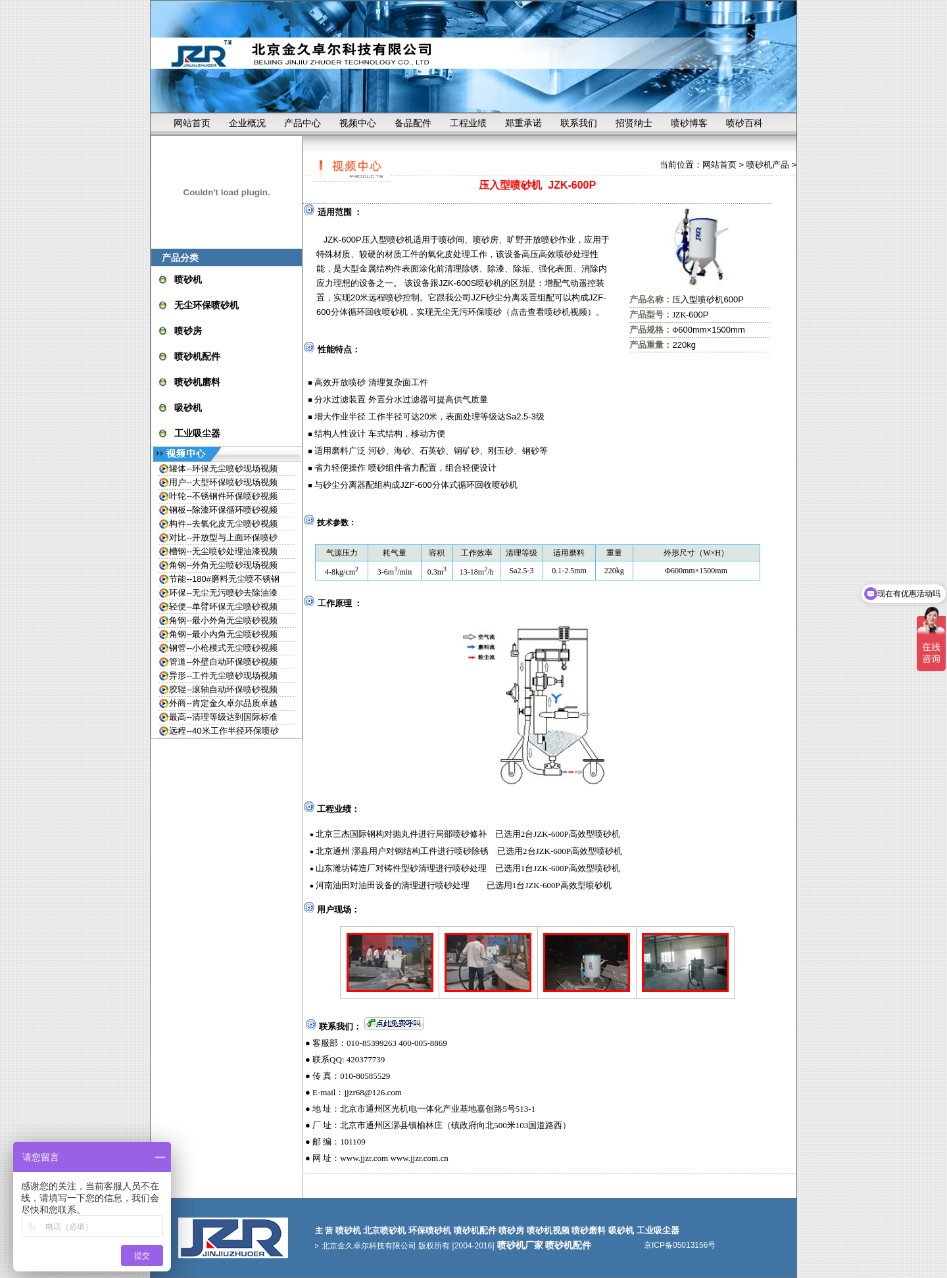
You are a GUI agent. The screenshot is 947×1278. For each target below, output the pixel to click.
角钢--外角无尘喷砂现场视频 (223, 565)
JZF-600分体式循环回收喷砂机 (458, 485)
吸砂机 (188, 407)
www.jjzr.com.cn (419, 1158)
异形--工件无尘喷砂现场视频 (223, 675)
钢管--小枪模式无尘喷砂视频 (223, 648)
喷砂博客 (689, 123)
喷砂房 (188, 330)
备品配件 (413, 123)
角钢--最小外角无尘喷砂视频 (223, 620)
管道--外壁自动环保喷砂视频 (223, 662)
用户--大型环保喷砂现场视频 (223, 482)
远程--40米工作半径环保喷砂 (223, 731)
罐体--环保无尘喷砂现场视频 (223, 468)
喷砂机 (188, 279)
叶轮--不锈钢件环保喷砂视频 (223, 496)
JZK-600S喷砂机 (470, 283)
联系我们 (578, 123)
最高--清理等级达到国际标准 (223, 717)
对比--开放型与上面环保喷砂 (223, 537)
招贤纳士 (634, 123)
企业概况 (247, 123)
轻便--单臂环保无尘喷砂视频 (223, 606)
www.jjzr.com (364, 1158)
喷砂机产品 (767, 165)
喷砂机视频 (566, 312)
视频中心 (357, 123)
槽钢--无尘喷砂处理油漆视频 (223, 551)
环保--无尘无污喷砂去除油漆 (223, 593)
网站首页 (192, 123)
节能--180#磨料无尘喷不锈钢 (224, 579)
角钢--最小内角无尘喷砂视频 (223, 634)
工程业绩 (468, 123)
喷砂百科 (744, 123)
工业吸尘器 (197, 433)
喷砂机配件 (197, 356)
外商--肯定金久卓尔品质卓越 (223, 703)
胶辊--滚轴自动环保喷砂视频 (223, 689)
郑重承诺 (523, 123)
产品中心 (302, 123)
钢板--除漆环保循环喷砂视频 (223, 510)
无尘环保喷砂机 (206, 305)
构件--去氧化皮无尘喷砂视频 (223, 524)
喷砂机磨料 (197, 382)
